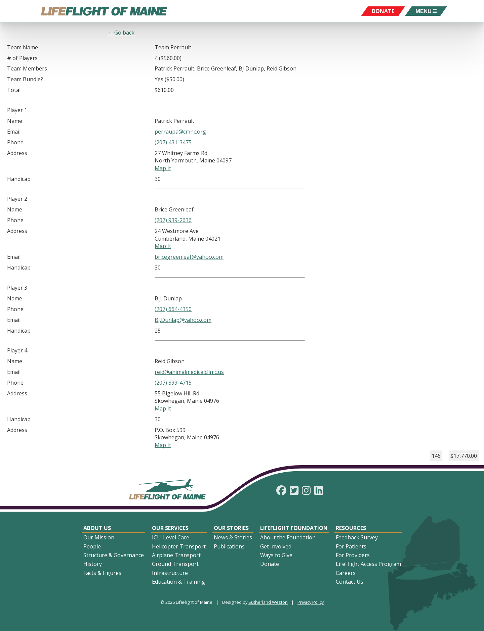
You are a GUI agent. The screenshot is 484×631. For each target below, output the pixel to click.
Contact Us (349, 581)
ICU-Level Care (170, 537)
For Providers (353, 555)
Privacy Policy (310, 602)
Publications (229, 546)
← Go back (121, 32)
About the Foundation (288, 537)
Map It (163, 168)
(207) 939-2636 (173, 220)
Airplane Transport (176, 555)
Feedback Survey (357, 537)
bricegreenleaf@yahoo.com (189, 256)
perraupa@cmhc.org (180, 131)
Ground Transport (175, 564)
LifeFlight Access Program (368, 564)
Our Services (170, 528)
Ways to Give (276, 555)
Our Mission (98, 537)
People (92, 546)
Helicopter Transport (179, 546)
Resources (351, 528)
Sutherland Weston (268, 602)
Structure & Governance (113, 555)
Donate (269, 564)
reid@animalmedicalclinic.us (189, 372)
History (92, 564)
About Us (97, 528)
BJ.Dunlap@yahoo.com (183, 320)
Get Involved (275, 546)
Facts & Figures (102, 573)
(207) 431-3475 (173, 142)
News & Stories (233, 537)
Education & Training (178, 581)
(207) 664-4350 (173, 309)
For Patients (351, 546)
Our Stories (231, 528)
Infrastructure (170, 573)
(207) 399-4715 (173, 382)
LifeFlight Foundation (294, 528)
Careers (346, 573)
